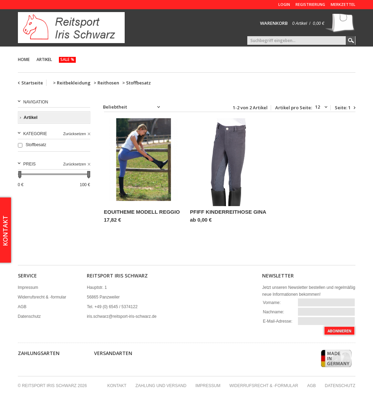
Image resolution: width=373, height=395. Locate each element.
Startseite (32, 83)
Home (24, 59)
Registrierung (310, 4)
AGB (22, 306)
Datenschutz (29, 316)
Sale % (67, 59)
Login (284, 4)
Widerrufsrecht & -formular (42, 297)
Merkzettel (343, 4)
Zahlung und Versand (160, 385)
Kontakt (116, 385)
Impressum (28, 287)
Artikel (44, 59)
